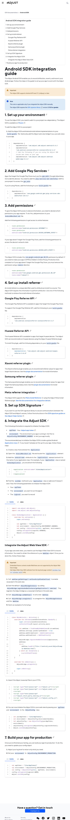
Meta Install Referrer (34, 398)
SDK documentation (11, 12)
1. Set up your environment (15, 25)
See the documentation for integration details (33, 400)
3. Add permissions (12, 31)
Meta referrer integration (16, 50)
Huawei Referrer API (15, 41)
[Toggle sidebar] (3, 3)
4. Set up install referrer (14, 34)
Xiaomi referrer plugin (15, 44)
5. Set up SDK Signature (14, 53)
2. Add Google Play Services (15, 28)
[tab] (10, 502)
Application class (12, 443)
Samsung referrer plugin (16, 47)
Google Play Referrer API (17, 37)
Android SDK (24, 12)
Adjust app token (28, 430)
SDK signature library (35, 107)
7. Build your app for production (16, 63)
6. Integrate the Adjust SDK (15, 56)
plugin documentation (34, 371)
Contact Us (35, 811)
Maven (21, 123)
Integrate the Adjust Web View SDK (20, 60)
